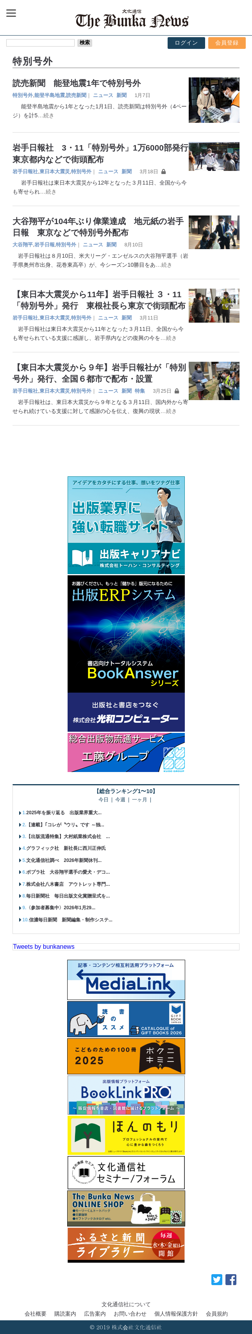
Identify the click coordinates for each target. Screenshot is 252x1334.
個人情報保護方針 (176, 1314)
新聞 (121, 95)
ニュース (103, 95)
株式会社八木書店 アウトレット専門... (68, 884)
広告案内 (95, 1314)
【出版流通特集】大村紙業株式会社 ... (68, 836)
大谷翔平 (23, 245)
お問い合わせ (130, 1314)
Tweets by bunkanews (43, 946)
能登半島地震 (49, 95)
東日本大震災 (54, 171)
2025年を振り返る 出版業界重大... (64, 812)
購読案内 (65, 1314)
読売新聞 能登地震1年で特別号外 (77, 83)
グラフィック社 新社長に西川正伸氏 (66, 848)
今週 (120, 800)
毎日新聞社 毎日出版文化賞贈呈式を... (68, 896)
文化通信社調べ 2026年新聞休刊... (64, 860)
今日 (103, 800)
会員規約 (217, 1314)
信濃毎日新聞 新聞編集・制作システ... (71, 920)
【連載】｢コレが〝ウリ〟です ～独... (65, 825)
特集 (140, 391)
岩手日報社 (25, 171)
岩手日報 (44, 245)
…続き (46, 115)
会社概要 (35, 1314)
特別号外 (23, 95)
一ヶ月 (139, 800)
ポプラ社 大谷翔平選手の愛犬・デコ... (68, 872)
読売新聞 (76, 95)
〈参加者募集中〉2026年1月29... (60, 907)
